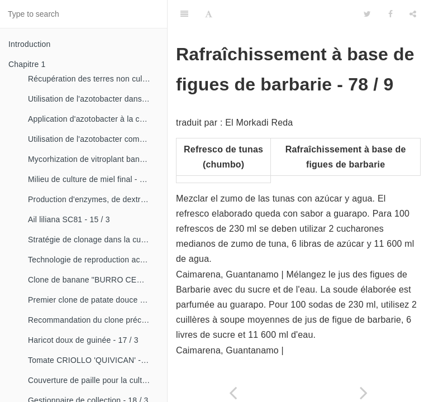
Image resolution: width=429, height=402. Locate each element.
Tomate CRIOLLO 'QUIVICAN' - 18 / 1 (93, 360)
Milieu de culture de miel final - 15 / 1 (93, 179)
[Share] (413, 14)
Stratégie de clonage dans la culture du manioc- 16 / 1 (93, 239)
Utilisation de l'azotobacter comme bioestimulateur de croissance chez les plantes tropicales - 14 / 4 (93, 139)
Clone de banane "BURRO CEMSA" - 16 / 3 (93, 279)
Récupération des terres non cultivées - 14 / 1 (93, 78)
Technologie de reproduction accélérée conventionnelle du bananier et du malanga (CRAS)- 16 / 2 (93, 259)
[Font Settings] (209, 14)
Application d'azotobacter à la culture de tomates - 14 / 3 (93, 118)
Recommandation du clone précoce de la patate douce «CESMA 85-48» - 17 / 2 (93, 319)
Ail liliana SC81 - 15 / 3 (69, 219)
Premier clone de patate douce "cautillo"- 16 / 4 (93, 299)
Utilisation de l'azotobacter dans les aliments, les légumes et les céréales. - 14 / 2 (93, 98)
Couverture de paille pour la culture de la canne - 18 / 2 (93, 380)
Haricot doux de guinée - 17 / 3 (83, 340)
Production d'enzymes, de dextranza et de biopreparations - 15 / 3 (93, 199)
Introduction (29, 44)
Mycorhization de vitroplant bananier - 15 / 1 (93, 159)
